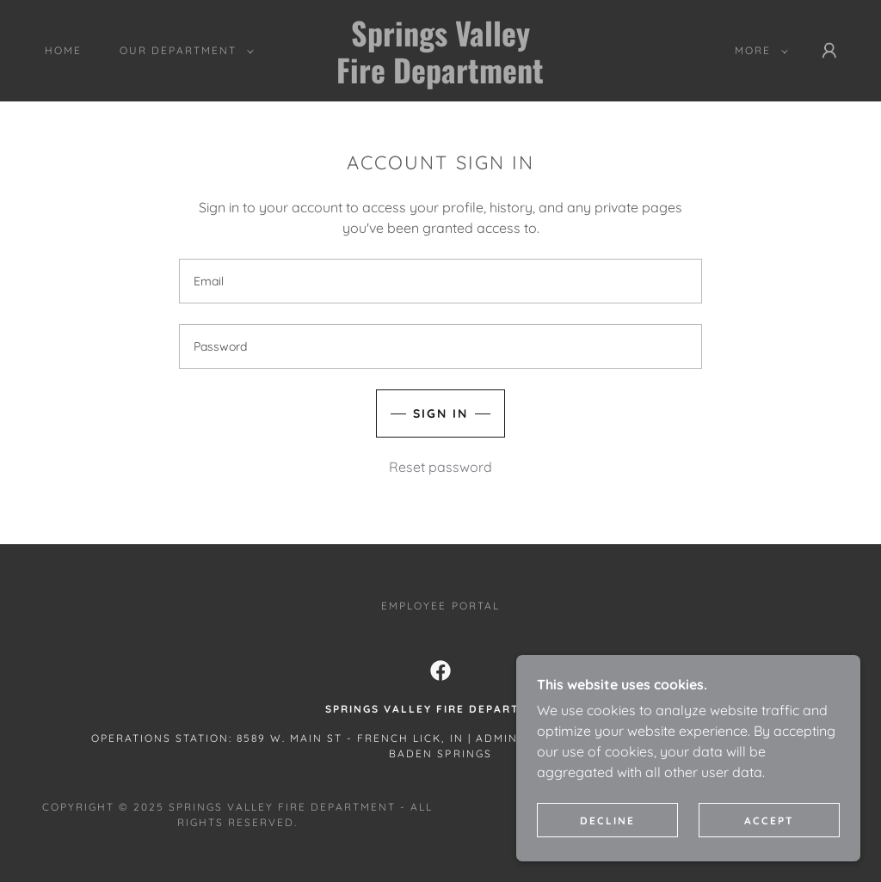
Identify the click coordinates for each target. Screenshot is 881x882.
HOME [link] (63, 50)
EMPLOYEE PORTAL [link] (440, 605)
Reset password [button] (440, 466)
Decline (607, 820)
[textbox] (440, 281)
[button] (183, 50)
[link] (440, 78)
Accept (769, 820)
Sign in (440, 413)
